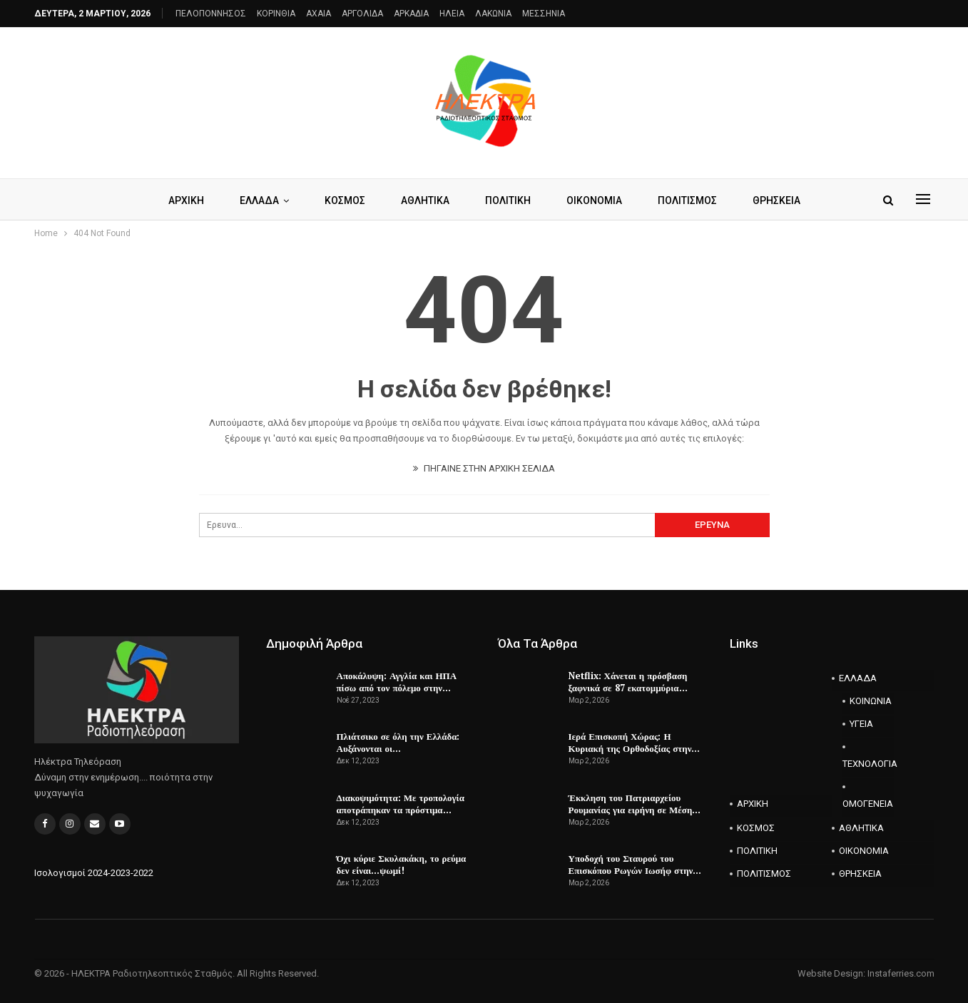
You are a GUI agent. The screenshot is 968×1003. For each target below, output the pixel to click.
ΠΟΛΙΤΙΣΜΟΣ (692, 200)
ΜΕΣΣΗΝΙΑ (543, 14)
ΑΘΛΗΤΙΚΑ (423, 200)
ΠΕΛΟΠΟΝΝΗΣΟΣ (210, 14)
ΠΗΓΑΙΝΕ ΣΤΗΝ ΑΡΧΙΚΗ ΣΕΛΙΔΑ (484, 468)
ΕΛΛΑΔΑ (253, 200)
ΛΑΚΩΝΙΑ (493, 14)
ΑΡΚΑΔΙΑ (411, 14)
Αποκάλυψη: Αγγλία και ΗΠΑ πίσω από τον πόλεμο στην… (397, 681)
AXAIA (318, 14)
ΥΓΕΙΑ (861, 723)
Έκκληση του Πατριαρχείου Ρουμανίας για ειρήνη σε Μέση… (635, 803)
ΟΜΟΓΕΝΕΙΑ (867, 803)
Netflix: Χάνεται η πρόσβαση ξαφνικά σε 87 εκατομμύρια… (628, 681)
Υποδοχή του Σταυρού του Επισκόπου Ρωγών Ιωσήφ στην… (635, 864)
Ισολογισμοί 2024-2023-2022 (93, 872)
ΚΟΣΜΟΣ (341, 200)
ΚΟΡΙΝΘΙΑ (276, 14)
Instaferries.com (900, 973)
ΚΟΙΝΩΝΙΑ (871, 701)
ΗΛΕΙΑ (451, 14)
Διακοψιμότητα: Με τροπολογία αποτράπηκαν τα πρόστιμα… (400, 803)
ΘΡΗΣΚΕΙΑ (783, 200)
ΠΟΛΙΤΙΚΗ (508, 200)
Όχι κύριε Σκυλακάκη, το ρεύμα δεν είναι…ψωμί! (402, 864)
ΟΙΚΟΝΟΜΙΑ (597, 200)
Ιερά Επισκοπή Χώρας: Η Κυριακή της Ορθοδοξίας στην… (634, 742)
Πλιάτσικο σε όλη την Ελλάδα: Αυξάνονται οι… (398, 742)
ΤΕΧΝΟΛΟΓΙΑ (868, 763)
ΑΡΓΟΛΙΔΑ (362, 14)
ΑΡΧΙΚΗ (178, 200)
